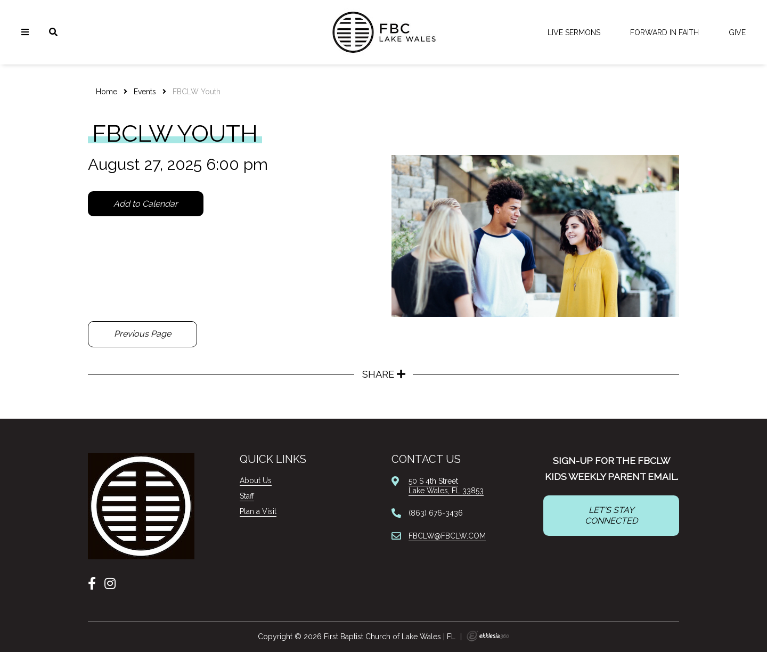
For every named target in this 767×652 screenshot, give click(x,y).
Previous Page (142, 334)
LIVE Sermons (574, 32)
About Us (256, 480)
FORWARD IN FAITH (664, 32)
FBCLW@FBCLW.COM (447, 536)
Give (737, 32)
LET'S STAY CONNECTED (611, 515)
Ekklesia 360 (488, 636)
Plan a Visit (258, 511)
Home (106, 91)
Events (145, 91)
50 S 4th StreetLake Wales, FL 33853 (446, 486)
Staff (247, 496)
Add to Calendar (145, 204)
